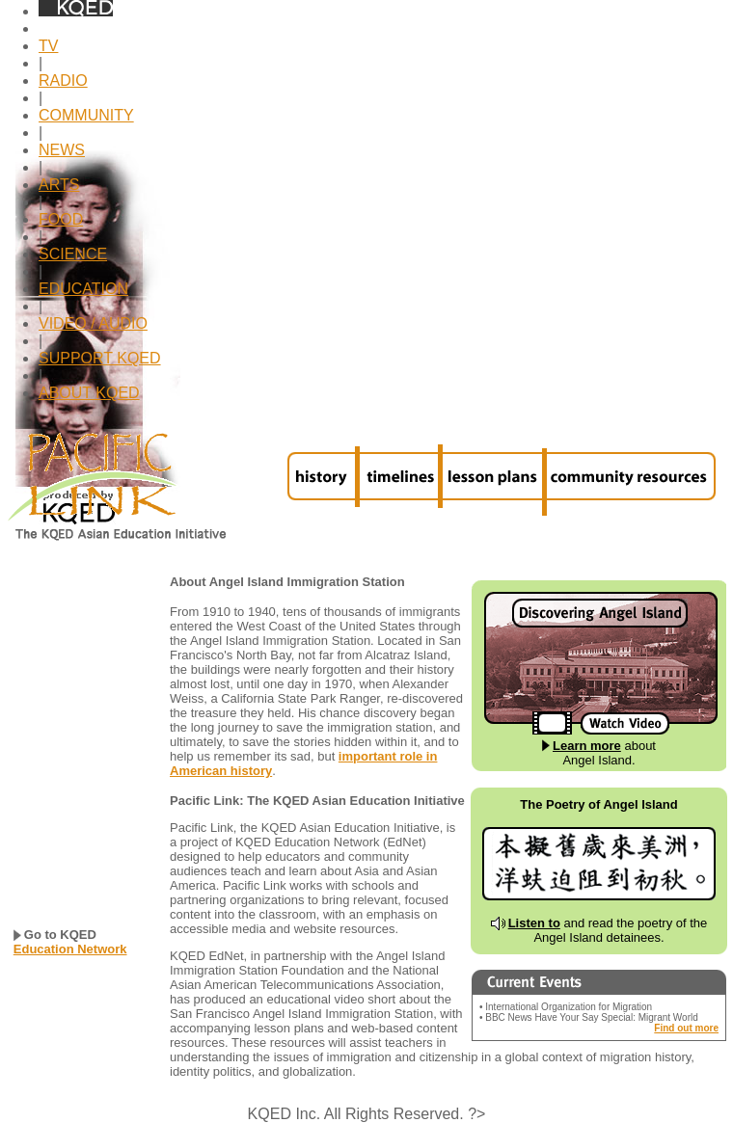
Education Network (70, 949)
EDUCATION (83, 289)
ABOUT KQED (89, 393)
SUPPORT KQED (100, 358)
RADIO (63, 80)
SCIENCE (73, 254)
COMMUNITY (86, 115)
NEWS (62, 150)
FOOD (61, 219)
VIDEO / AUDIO (93, 323)
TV (48, 46)
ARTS (59, 184)
